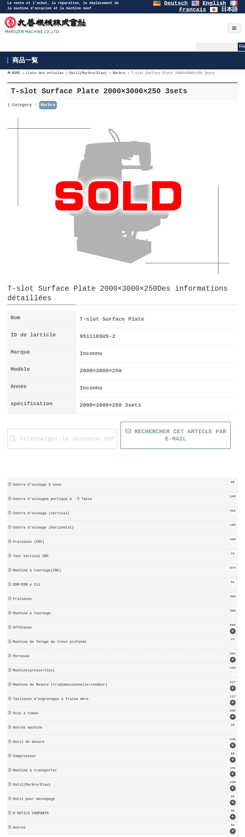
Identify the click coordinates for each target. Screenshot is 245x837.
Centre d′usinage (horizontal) (124, 526)
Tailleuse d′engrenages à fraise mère (124, 700)
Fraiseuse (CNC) (124, 540)
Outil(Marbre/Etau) (124, 785)
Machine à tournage (124, 611)
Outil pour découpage (124, 800)
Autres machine (124, 726)
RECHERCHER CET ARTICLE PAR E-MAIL (175, 435)
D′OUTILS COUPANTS (124, 814)
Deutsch (176, 3)
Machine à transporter (124, 771)
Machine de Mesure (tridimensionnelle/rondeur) (124, 685)
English (214, 3)
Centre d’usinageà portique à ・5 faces (124, 497)
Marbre (48, 105)
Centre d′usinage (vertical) (124, 511)
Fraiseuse (124, 597)
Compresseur (124, 757)
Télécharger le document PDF (62, 439)
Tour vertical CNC (124, 554)
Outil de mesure (124, 742)
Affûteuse (124, 628)
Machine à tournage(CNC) (124, 569)
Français (192, 9)
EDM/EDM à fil (124, 583)
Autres (124, 828)
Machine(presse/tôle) (124, 669)
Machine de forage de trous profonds (124, 640)
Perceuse (124, 657)
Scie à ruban (124, 714)
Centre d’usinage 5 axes (124, 483)
